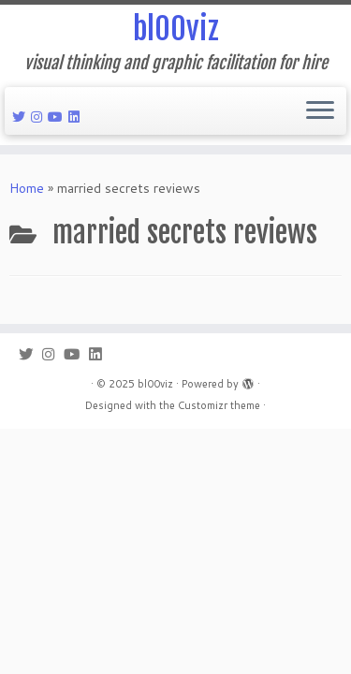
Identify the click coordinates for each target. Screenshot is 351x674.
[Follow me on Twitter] (21, 117)
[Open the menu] (320, 111)
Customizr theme (219, 405)
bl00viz (176, 29)
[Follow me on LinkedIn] (76, 117)
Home (26, 188)
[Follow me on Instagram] (39, 117)
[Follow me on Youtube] (58, 117)
